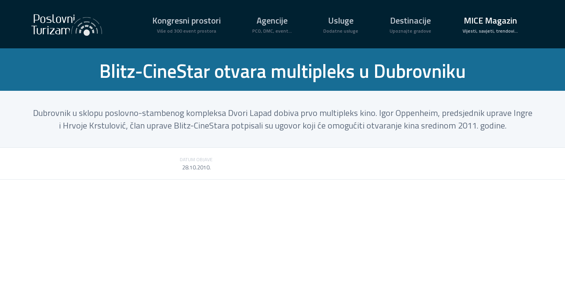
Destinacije (410, 24)
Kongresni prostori (186, 24)
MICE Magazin (490, 24)
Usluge (340, 24)
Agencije (272, 24)
